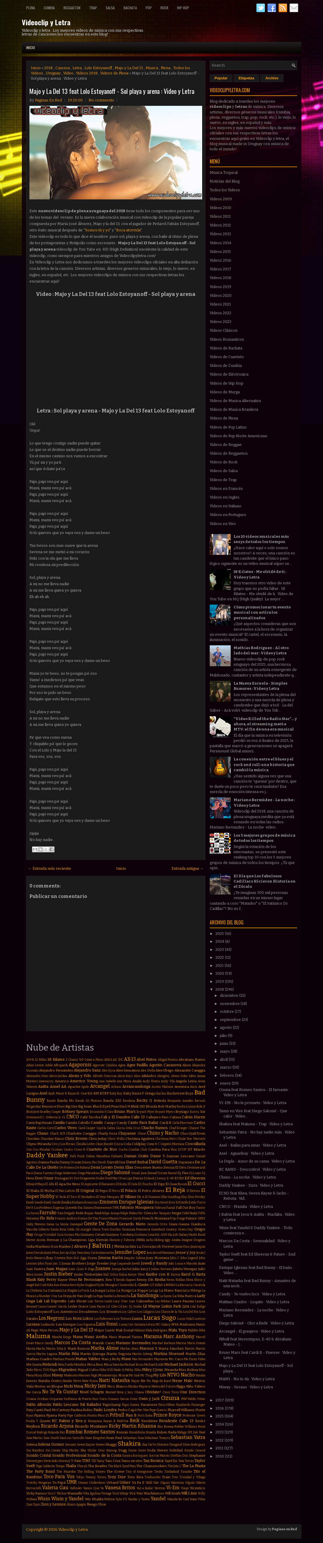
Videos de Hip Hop (226, 383)
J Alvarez (80, 1246)
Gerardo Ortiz (157, 1224)
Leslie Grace (78, 1306)
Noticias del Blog (224, 181)
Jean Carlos (92, 1253)
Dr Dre (74, 1178)
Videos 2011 (220, 216)
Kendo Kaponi (126, 1280)
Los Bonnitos (110, 1312)
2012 (220, 1440)
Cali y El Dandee (115, 1117)
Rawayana (95, 1421)
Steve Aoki (50, 1461)
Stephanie (197, 1455)
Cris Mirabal (41, 1149)
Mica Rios (95, 1364)
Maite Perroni (49, 1330)
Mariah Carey (103, 1343)
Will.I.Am (189, 1493)
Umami (83, 1483)
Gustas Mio (72, 1235)
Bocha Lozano (186, 1106)
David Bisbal (137, 1162)
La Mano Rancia (172, 1290)
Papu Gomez (131, 1405)
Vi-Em (172, 1487)
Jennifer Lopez (130, 1252)
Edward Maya (35, 1184)
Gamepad (76, 1224)
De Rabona (82, 1167)
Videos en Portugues (228, 514)
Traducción (152, 1477)
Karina (175, 1274)
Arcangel (100, 1086)
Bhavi (61, 1106)
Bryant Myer (146, 1112)
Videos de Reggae (226, 444)
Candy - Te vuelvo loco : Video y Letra (252, 1294)
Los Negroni (52, 1318)
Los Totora (122, 1319)
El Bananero (107, 1184)
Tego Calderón (45, 1466)
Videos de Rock (223, 462)
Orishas (42, 1399)
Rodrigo (42, 1432)
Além (192, 1076)
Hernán (102, 1240)
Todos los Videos (225, 190)
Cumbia (49, 7)
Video (68, 73)
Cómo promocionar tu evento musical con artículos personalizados (262, 612)
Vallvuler (76, 1488)
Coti (29, 1149)
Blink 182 (138, 1106)
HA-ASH (161, 1235)
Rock (164, 7)
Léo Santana (137, 1324)
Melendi (49, 1364)
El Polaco (129, 1190)
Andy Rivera (151, 1081)
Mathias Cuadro (39, 1359)
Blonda (151, 1106)
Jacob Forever (163, 1246)
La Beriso (182, 1285)
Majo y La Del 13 (129, 68)
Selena (31, 1444)
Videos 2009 (221, 199)
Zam (29, 1504)
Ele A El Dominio (148, 1197)
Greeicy (171, 1229)
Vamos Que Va (93, 1488)
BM (96, 1093)
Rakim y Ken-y (72, 1421)
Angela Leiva (186, 1081)
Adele (49, 1065)
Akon (186, 1065)
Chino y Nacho (163, 1133)
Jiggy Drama (88, 1258)
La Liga (153, 1290)
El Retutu (193, 1191)
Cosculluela (195, 1144)
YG (125, 1499)
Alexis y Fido (79, 1076)
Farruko (48, 1212)
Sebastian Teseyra (157, 1438)
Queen (45, 1421)
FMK (116, 1208)
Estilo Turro (197, 1202)
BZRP (104, 1093)
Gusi (60, 1235)
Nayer (135, 1381)
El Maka (32, 1191)
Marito (40, 1349)
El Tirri (72, 1197)
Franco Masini (109, 1218)
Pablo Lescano (66, 1404)
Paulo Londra (105, 1410)
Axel (43, 1093)
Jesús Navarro (35, 1258)
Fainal (171, 1208)
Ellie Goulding (171, 1197)
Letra (77, 68)
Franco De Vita (88, 1218)
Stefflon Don (179, 1456)
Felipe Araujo (110, 1213)
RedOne (122, 1421)
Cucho (123, 1149)
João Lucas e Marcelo (183, 1263)
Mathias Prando (64, 1359)
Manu (113, 1337)
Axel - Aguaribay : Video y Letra (246, 1153)
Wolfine (109, 1499)
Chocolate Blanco (52, 1139)
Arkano (116, 1087)
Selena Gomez (51, 1444)
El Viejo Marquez (108, 1197)
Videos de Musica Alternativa (235, 401)
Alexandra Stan (37, 1076)
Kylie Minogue (107, 1285)
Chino (141, 1133)
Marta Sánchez (171, 1348)
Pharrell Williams (181, 1410)
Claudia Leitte (85, 1144)
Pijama (39, 1415)
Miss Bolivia (188, 1370)
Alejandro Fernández (56, 1070)
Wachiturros (154, 1493)
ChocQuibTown (192, 1133)
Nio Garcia (33, 1392)
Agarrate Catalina (105, 1065)
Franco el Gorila (130, 1218)
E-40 (170, 1178)
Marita (30, 1349)
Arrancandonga (136, 1086)
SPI (189, 1432)
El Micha (47, 1191)
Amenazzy (46, 1081)
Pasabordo (183, 1405)
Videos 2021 (220, 304)
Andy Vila (168, 1081)
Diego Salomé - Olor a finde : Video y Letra (256, 1323)
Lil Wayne (151, 1306)
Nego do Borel (161, 1381)
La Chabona (34, 1290)
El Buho (121, 1184)
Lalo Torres (95, 1301)
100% (30, 1060)
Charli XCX (57, 1133)
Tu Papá (59, 1483)
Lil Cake (111, 1306)
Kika (50, 1285)
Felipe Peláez (128, 1213)
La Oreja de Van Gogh (75, 1296)
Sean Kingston (95, 1438)
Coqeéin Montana (172, 1144)
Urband (113, 1483)
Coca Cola (122, 1144)
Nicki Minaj (74, 1386)
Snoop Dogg (116, 1450)
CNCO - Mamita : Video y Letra (246, 1206)
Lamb (108, 1301)
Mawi (126, 1359)
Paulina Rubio (81, 1410)
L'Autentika (126, 1285)
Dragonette (87, 1178)
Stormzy (64, 1461)
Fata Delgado (66, 1213)
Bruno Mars (125, 1111)
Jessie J (200, 1253)
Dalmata (117, 1156)
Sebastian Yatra (188, 1437)
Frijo (173, 1218)
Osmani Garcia (118, 1399)
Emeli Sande (34, 1202)
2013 (220, 1432)
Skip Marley (70, 1450)
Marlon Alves (129, 1349)
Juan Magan (56, 1269)
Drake (100, 1178)
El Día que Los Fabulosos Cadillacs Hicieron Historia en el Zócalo (265, 881)
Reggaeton (71, 7)
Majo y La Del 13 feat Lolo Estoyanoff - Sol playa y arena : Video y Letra (111, 91)
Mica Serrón (114, 1364)
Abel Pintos (147, 1059)
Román (122, 1432)
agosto (226, 1027)
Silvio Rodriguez (194, 1444)
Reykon (33, 1426)
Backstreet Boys (180, 1093)
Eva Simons (86, 1208)
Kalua (123, 1274)
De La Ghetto (47, 1167)
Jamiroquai (197, 1247)
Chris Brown (76, 1138)
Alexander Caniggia (189, 1070)
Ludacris (47, 1324)
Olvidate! (153, 1392)
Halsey (183, 1235)
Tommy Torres (96, 1477)
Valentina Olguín (183, 1483)
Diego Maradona (89, 1173)
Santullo (78, 1438)
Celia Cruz (133, 1128)
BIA (90, 1093)
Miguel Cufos (88, 1370)
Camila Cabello (78, 1123)
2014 (220, 1424)
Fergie (176, 1213)
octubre (227, 1011)
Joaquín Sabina (134, 1258)
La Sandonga (145, 1295)
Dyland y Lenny (155, 1178)
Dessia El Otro (174, 1167)
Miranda (171, 1370)
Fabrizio (160, 1208)
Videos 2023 (220, 321)
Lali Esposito (55, 1301)
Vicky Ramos (36, 1493)
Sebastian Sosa (133, 1438)
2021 (220, 965)
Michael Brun (133, 1365)
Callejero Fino (157, 1117)
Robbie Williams (185, 1426)
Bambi (51, 1101)
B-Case (82, 1093)
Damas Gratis (136, 1156)
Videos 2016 (220, 260)
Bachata (130, 7)
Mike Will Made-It (112, 1370)
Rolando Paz (56, 1432)
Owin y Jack (149, 1398)
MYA (175, 1324)
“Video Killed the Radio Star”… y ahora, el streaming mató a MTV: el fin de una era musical (265, 724)
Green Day (185, 1229)
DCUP (182, 1149)
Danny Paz (89, 1162)
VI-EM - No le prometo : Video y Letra (252, 1103)
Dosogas (61, 1178)
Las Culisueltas (141, 1301)
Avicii (193, 1087)
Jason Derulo (35, 1253)
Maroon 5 (148, 1348)
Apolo (85, 1087)
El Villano (128, 1196)
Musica (152, 68)
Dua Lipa (126, 1178)
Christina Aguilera (140, 1139)
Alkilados (148, 1076)
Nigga (180, 1386)
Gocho (115, 1229)
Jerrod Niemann (164, 1253)
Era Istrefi (161, 1202)
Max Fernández (142, 1359)
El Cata (132, 1184)
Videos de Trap (223, 480)
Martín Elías (195, 1354)
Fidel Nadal (189, 1213)
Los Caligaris (146, 1312)
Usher (124, 1482)
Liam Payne (97, 1306)
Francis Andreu (66, 1218)
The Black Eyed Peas (122, 1466)
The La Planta (193, 1466)
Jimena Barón (110, 1258)
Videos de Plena (114, 73)
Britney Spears (75, 1111)
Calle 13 (138, 1117)
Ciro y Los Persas (63, 1144)
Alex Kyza (108, 1070)
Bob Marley (167, 1106)
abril (224, 1059)
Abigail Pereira (168, 1060)
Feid (97, 1213)
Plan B (131, 1415)
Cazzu (120, 1128)
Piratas (92, 1415)
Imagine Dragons (193, 1240)
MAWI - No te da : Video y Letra (247, 1379)
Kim (56, 1285)
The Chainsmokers (151, 1466)
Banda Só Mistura (88, 1101)
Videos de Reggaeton (229, 453)
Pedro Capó (127, 1410)
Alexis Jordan (58, 1076)
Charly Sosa (107, 1133)
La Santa (166, 1296)
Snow (142, 1450)
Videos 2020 (221, 295)
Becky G (144, 1100)
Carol (81, 1128)
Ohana (139, 1392)
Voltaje (123, 1493)
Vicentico (197, 1488)
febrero (227, 1075)
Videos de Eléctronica (229, 374)
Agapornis (80, 1064)
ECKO (179, 1178)
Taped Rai (170, 1461)
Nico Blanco (117, 1386)
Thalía (71, 1466)
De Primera (67, 1167)
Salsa (110, 7)
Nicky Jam (95, 1386)
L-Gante (142, 1285)
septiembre (231, 1019)
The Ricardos (66, 1472)
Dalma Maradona (98, 1156)
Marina (181, 1343)
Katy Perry (46, 1279)
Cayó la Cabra (105, 1128)
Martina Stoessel (168, 1353)
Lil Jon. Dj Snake (130, 1306)
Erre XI (174, 1202)
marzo (226, 1067)
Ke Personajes (91, 1279)
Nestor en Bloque (48, 1386)
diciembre (229, 995)
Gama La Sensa (57, 1224)
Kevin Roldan (176, 1280)
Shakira (129, 1443)
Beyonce (49, 1106)
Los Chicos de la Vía (168, 1312)
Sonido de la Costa (104, 1455)
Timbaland (171, 1472)
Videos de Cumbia (226, 365)
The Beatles (97, 1466)
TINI (86, 1460)
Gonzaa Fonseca (136, 1229)
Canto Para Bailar (143, 1122)
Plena (30, 7)
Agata (122, 1065)
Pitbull (117, 1415)
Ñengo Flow (96, 1504)
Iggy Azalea (173, 1240)
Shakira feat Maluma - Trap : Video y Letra (256, 1124)
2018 (48, 68)
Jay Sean (78, 1253)
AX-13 (130, 1059)
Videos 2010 (220, 208)
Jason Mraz (51, 1253)
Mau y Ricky (111, 1359)
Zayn (36, 1504)
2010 (220, 1456)
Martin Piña (69, 1353)
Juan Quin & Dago (81, 1269)
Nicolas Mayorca (139, 1386)
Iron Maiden (61, 1246)
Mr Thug (146, 1375)
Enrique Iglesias (136, 1202)
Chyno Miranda (38, 1144)
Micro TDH (41, 1370)
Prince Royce (167, 1415)
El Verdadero (86, 1197)
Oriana (31, 1399)
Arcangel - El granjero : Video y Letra (251, 1331)
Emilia (66, 1202)
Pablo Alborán (39, 1404)
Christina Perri (165, 1139)
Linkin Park (171, 1306)
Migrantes (68, 1369)
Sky (83, 1450)
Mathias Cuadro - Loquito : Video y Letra (254, 1302)
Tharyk (82, 1466)
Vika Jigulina (91, 1493)
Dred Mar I (112, 1178)
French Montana (155, 1218)
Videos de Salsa (224, 471)
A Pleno (98, 1060)
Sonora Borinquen (135, 1456)
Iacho (149, 1240)
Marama (153, 1336)
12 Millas (41, 1060)
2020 (220, 973)
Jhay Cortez (55, 1258)
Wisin (44, 1498)
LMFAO (170, 1285)
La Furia (83, 1290)
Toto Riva (135, 1477)
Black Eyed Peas (106, 1106)
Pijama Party (56, 1415)
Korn (73, 1285)
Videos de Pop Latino (228, 427)
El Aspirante (89, 1184)
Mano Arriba (95, 1337)
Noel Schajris (92, 1392)
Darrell (112, 1162)
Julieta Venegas (185, 1269)
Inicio (30, 47)
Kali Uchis (110, 1274)
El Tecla (61, 1197)
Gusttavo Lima (144, 1235)
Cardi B (166, 1123)
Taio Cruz (113, 1461)
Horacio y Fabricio (122, 1240)
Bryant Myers (165, 1112)
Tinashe (186, 1472)
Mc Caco (176, 1359)
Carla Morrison (182, 1123)
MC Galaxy (163, 1324)
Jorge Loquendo (120, 1263)
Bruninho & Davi (102, 1112)
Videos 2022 (220, 313)
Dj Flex (182, 1173)
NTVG (173, 1375)
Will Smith (173, 1493)
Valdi (149, 1483)
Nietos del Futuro (163, 1386)
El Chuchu (145, 1184)
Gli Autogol (83, 1229)
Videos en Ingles (224, 497)
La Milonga (193, 1290)
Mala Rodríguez (156, 1330)
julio (224, 1035)
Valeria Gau (55, 1487)
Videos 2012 (220, 225)
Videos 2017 (220, 269)
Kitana (64, 1285)
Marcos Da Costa (72, 1342)
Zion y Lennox (53, 1504)
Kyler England (87, 1285)
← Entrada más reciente (49, 868)
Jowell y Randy (154, 1263)
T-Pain (76, 1461)
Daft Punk (77, 1156)
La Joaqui (97, 1290)
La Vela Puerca (184, 1296)
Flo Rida (47, 1218)
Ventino (159, 1488)
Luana (137, 1318)
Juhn (136, 1269)
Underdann (97, 1483)
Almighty (163, 1076)
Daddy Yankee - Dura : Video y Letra (251, 1185)
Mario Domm (196, 1343)
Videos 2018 (87, 73)
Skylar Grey (96, 1450)
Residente (149, 1421)
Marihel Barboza (163, 1343)
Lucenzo (199, 1319)
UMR (72, 1482)
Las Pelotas (162, 1301)
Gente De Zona (100, 1223)
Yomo (193, 1499)
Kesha (160, 1279)
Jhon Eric (72, 1258)
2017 (220, 1400)
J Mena (118, 1246)
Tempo (60, 1466)
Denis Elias (123, 1167)
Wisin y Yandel (67, 1498)
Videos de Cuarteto (227, 357)
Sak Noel (199, 1432)
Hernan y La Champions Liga (71, 1240)
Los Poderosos (103, 1319)
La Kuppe (140, 1290)
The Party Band (40, 1471)
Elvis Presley (196, 1197)
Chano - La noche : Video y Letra (247, 1177)
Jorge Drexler (98, 1263)
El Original (85, 1190)
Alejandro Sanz (87, 1070)
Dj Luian (195, 1173)
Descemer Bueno (148, 1167)
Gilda (70, 1229)
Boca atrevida (128, 230)
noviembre (230, 1003)
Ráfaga (181, 1432)
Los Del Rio (190, 1312)
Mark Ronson (79, 1348)
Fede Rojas (84, 1213)
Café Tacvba (90, 1117)
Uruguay (53, 73)
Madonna (187, 1324)
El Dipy (159, 1184)
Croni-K (79, 1149)
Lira (185, 1306)
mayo (225, 1051)
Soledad (176, 1450)
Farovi (35, 1213)
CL (64, 1117)
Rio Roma (165, 1426)
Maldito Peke (196, 1330)
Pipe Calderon (77, 1415)
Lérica (150, 1324)
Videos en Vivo (223, 524)
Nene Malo (182, 1380)
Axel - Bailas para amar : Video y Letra (252, 1145)
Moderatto (71, 1375)
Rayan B (109, 1421)
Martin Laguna (46, 1354)
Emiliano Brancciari (85, 1202)
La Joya (111, 1290)
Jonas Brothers (74, 1263)
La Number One (46, 1296)
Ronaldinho (137, 1432)
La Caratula (197, 1285)
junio (224, 1043)
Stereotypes (34, 1461)
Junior (38, 1274)
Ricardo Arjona (57, 1426)
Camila (59, 1122)
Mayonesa (161, 1359)
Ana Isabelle (107, 1081)
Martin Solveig (142, 1354)
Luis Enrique (66, 1324)
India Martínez (38, 1246)
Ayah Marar (56, 1093)
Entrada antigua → (188, 868)
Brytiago (182, 1112)
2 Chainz (72, 1060)
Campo (110, 1123)
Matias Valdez (87, 1359)
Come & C (153, 1144)
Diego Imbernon (66, 1173)
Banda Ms (65, 1101)
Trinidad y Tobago (192, 1477)
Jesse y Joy (185, 1252)
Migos (54, 1370)
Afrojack (61, 1065)
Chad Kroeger (178, 1128)
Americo (62, 1081)
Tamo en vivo (131, 1461)
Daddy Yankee (47, 1155)
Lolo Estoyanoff (98, 68)
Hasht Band (197, 1235)
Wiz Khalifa (94, 1499)
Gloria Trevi (100, 1229)
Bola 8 (201, 1106)
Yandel (158, 1498)
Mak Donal (124, 1330)
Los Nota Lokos (79, 1318)
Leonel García (56, 1306)
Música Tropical (224, 172)
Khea (189, 1280)
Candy (122, 1123)
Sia (144, 1444)
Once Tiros (171, 1392)
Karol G (188, 1274)
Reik (135, 1420)
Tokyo (80, 1477)
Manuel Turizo (130, 1337)
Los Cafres (129, 1312)
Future (191, 1218)
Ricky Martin (122, 1426)
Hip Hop (183, 7)
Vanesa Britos (120, 1487)
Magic (35, 1330)
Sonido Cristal (38, 1455)
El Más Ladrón (65, 1191)
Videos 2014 (220, 243)
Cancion (62, 68)
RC (54, 1421)
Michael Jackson (178, 1364)
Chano (42, 1133)
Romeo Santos (99, 1432)
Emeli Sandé (52, 1202)
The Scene (115, 1471)
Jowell (136, 1263)
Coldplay (139, 1144)
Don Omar (44, 1178)
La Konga (124, 1290)
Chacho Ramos (154, 1128)
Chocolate (33, 1139)
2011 (220, 1448)
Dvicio (138, 1178)
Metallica (80, 1365)
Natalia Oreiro (50, 1381)
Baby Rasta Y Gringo (139, 1093)
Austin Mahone (162, 1087)
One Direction (192, 1392)
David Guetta (163, 1162)
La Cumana (52, 1290)
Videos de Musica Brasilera (234, 409)
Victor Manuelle (69, 1493)
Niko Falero (195, 1386)
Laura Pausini (183, 1301)
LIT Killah (156, 1285)
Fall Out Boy (185, 1208)
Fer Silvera (145, 1213)
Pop (149, 7)
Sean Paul (114, 1438)
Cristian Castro (62, 1149)
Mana (78, 1337)
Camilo (97, 1122)
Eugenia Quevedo (65, 1208)
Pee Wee (143, 1410)
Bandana (129, 1101)
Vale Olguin (161, 1483)
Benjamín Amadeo (180, 1101)
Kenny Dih (145, 1280)
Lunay (123, 1324)
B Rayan (70, 1093)
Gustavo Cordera (119, 1235)
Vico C (51, 1493)
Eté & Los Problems (39, 1208)
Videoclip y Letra (46, 22)
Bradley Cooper (50, 1112)
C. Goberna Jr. (51, 1117)
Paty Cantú (34, 1410)
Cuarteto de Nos (102, 1149)
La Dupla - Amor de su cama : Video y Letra (257, 1161)
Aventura (181, 1087)
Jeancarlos (107, 1253)
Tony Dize (116, 1477)
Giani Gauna (179, 1224)
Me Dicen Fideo (194, 1359)
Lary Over (120, 1301)
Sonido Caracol (194, 1450)
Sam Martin (34, 1438)
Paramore (149, 1405)
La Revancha (121, 1296)
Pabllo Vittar (196, 1399)
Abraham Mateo (192, 1060)
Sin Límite (53, 1450)
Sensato (70, 1444)
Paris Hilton (166, 1405)
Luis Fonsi (107, 1324)
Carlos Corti (45, 1128)
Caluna (175, 1117)
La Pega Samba (103, 1296)
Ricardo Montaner (91, 1426)
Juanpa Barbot (122, 1269)
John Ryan (45, 1263)
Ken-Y (110, 1280)
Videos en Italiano (225, 506)
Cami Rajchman (39, 1123)
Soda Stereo (157, 1450)
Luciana (33, 1324)
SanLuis (65, 1438)
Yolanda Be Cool (178, 1499)
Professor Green (194, 1415)
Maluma (38, 1336)
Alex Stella (147, 1070)
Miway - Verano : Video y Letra (246, 1387)
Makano (139, 1330)
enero (226, 1083)
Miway (57, 1375)
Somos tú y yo (97, 230)
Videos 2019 (220, 287)
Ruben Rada (166, 1432)
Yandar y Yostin (139, 1499)
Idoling (159, 1240)
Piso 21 (103, 1415)
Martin (190, 1349)
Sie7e (152, 1444)
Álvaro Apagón (76, 1504)
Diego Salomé (115, 1172)
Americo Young (84, 1081)
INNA (140, 1240)
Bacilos (161, 1093)
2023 (220, 949)
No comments (101, 100)
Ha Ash (173, 1235)
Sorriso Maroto (159, 1456)
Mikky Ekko (133, 1370)
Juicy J (145, 1269)
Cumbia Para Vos (162, 1149)
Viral (115, 1493)
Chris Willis (115, 1139)
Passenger (198, 1405)
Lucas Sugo (159, 1317)
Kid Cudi (41, 1285)
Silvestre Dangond (169, 1444)
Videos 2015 (220, 251)
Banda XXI (112, 1101)
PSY (184, 1399)
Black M (124, 1106)
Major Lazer (104, 1330)
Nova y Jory (125, 1392)
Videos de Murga (225, 392)
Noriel (110, 1392)
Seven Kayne (86, 1444)
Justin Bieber (58, 1274)
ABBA (108, 1060)
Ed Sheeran (195, 1178)
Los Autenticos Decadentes (75, 1312)
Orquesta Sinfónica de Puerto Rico (73, 1399)
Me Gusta (34, 1364)
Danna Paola (48, 1162)
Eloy (184, 1197)
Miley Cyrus (152, 1369)
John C (174, 1258)
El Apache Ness (67, 1184)
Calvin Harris (193, 1117)
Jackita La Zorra (138, 1246)
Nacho (188, 1375)
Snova (132, 1450)
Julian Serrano (161, 1269)
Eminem (109, 1202)
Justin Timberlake (88, 1274)
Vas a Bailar (145, 1488)
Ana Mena (124, 1081)
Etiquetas (246, 78)
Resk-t (200, 1421)
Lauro (42, 1306)
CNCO (72, 1116)
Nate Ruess (90, 1381)
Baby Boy (116, 1093)
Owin (133, 1399)
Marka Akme (105, 1348)
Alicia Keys (125, 1076)
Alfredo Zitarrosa (105, 1076)
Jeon (150, 1253)
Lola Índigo (197, 1306)
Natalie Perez (72, 1381)
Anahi (137, 1081)
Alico (137, 1076)
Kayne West (67, 1280)
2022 (220, 957)
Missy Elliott (42, 1375)
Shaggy (111, 1444)
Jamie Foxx (182, 1247)
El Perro (114, 1191)
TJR (93, 1461)
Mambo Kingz (61, 1337)
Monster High (88, 1375)
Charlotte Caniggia (81, 1133)
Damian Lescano (180, 1156)
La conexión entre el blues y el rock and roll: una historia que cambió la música (264, 764)
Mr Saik (134, 1375)
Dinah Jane (139, 1173)
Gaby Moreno (35, 1224)
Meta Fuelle (65, 1365)
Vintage (106, 1493)
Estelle (183, 1202)
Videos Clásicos (224, 330)
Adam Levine (35, 1065)
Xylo (119, 1499)
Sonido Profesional (69, 1455)
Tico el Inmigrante (139, 1472)
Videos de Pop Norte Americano (238, 436)
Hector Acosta (36, 1240)
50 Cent (85, 1060)
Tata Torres (186, 1461)
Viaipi (185, 1488)
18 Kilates (56, 1059)
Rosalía (151, 1432)
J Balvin (99, 1245)
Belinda (160, 1101)
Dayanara (186, 1162)
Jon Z (57, 1263)
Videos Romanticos (227, 339)
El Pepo (101, 1191)
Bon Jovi (33, 1112)
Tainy (101, 1461)
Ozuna (170, 1398)
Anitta (43, 1086)
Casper (91, 1128)
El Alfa (49, 1184)
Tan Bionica (153, 1460)
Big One (71, 1106)
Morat (123, 1375)
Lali (39, 1301)
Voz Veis (136, 1493)
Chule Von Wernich (191, 1139)
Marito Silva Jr (56, 1349)
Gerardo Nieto (132, 1224)
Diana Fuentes (44, 1173)
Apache (74, 1087)
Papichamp (112, 1405)
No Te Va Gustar (60, 1391)
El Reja (175, 1190)
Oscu (103, 1399)
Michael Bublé (154, 1365)
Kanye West (136, 1274)
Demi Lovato (102, 1167)
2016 (220, 1408)
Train (166, 1477)
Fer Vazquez (162, 1213)
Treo (175, 1477)
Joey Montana (157, 1258)
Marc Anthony (178, 1336)
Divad (152, 1173)
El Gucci (196, 1183)
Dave (122, 1162)
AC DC (118, 1060)
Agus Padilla (137, 1065)
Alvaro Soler (179, 1076)
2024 (220, 941)
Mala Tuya (177, 1330)
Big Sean (85, 1106)
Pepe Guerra (158, 1410)
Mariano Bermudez (133, 1343)
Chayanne (127, 1133)
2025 (220, 933)
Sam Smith (51, 1438)
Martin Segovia (118, 1354)
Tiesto (158, 1472)
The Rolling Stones (91, 1472)
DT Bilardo (196, 1149)
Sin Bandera (35, 1450)
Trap (93, 7)
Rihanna (147, 1426)
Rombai (74, 1432)
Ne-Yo (146, 1381)
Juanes (103, 1268)
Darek (102, 1162)
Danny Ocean (70, 1162)
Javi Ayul (66, 1253)
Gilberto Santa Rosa (52, 1229)
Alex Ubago (165, 1070)
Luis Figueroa (86, 1324)
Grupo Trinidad (45, 1235)
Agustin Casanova (165, 1065)
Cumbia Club (137, 1149)
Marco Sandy (44, 1343)
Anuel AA (58, 1086)
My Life (159, 1375)
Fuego (181, 1218)
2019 (220, 981)
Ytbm (201, 1499)
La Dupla (69, 1290)
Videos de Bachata (226, 348)
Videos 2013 (220, 234)
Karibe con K (158, 1274)
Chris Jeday (98, 1139)
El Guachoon (176, 1184)
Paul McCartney (57, 1410)
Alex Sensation (128, 1070)
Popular (221, 78)
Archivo (271, 78)
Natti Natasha (114, 1380)
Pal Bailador (90, 1404)
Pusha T (32, 1421)
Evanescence (103, 1208)
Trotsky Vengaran (39, 1483)
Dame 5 (157, 1156)
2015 (220, 1416)
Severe (100, 1444)
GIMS (201, 1218)
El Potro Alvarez (151, 1191)
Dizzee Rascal (167, 1173)
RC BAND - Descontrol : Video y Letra (252, 1169)
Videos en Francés (226, 488)
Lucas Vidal (185, 1319)
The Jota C (174, 1466)
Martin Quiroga (92, 1354)
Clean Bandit (104, 1144)
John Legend (189, 1258)
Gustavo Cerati (92, 1235)
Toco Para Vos (59, 1476)
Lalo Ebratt (77, 1301)
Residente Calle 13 (176, 1421)
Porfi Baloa (145, 1415)
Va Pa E (138, 1483)
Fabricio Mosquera (136, 1207)
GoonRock (158, 1229)
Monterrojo (107, 1375)
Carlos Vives (65, 1128)
